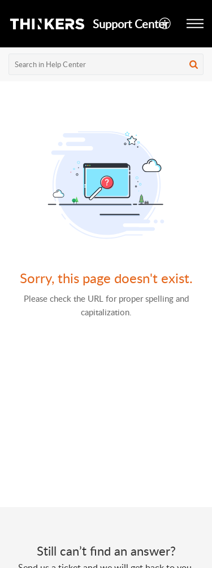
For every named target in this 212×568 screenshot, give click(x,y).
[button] (165, 24)
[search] (106, 64)
